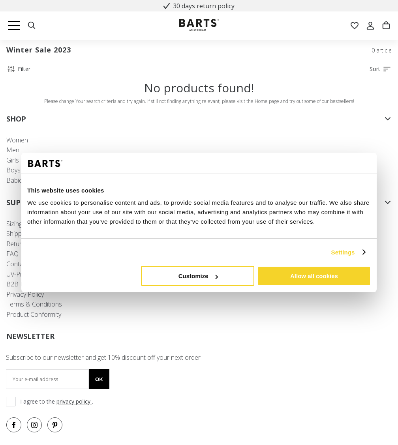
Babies (16, 180)
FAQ (12, 253)
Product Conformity (33, 314)
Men (12, 150)
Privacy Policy (25, 294)
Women (17, 140)
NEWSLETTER (30, 336)
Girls (12, 160)
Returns (17, 243)
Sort (381, 69)
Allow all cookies (314, 276)
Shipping (18, 233)
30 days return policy (199, 6)
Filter (18, 69)
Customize (198, 276)
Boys (13, 170)
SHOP (199, 118)
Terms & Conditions (34, 304)
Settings (343, 252)
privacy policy (74, 401)
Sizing (14, 223)
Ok (99, 379)
